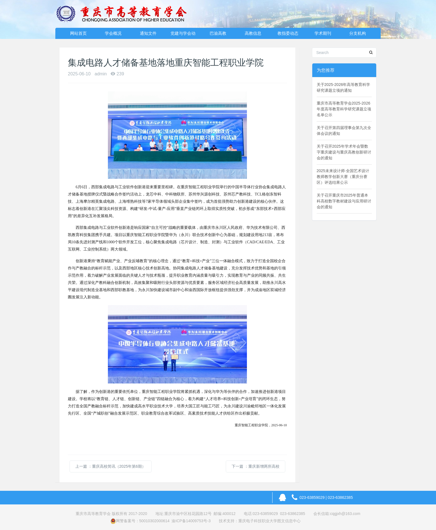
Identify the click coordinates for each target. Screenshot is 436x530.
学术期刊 (322, 33)
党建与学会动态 (182, 35)
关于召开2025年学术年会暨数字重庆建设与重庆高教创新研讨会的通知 (344, 152)
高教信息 (253, 33)
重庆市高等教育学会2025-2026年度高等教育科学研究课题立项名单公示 (344, 109)
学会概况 (113, 33)
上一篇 (110, 466)
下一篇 (255, 466)
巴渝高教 (218, 33)
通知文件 (148, 33)
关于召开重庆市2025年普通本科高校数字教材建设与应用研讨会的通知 (344, 201)
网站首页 (78, 33)
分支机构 (357, 33)
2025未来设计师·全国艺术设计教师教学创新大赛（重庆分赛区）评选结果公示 (343, 177)
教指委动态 (288, 33)
